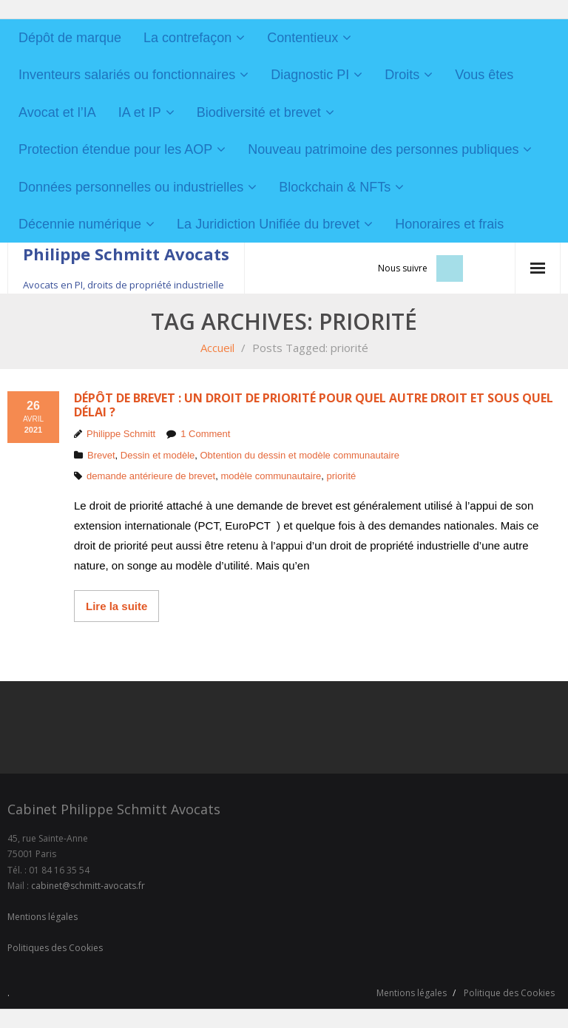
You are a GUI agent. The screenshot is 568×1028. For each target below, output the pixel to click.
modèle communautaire (270, 475)
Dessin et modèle (158, 455)
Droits (402, 74)
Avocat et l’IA (57, 112)
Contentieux (302, 37)
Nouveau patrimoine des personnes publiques (383, 149)
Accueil (217, 347)
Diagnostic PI (310, 74)
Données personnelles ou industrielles (130, 187)
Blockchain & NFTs (334, 187)
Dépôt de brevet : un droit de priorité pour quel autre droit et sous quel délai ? (313, 405)
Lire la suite (116, 606)
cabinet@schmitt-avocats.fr (88, 885)
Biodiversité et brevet (259, 112)
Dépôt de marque (69, 37)
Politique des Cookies (509, 993)
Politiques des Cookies (55, 947)
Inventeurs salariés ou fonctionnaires (126, 74)
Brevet (101, 455)
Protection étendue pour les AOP (115, 149)
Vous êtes (484, 74)
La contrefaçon (187, 37)
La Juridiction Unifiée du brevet (268, 224)
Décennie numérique (79, 224)
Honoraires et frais (449, 224)
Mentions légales (42, 916)
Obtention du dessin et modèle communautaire (300, 455)
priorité (341, 475)
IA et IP (139, 112)
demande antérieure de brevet (151, 475)
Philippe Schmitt (121, 433)
